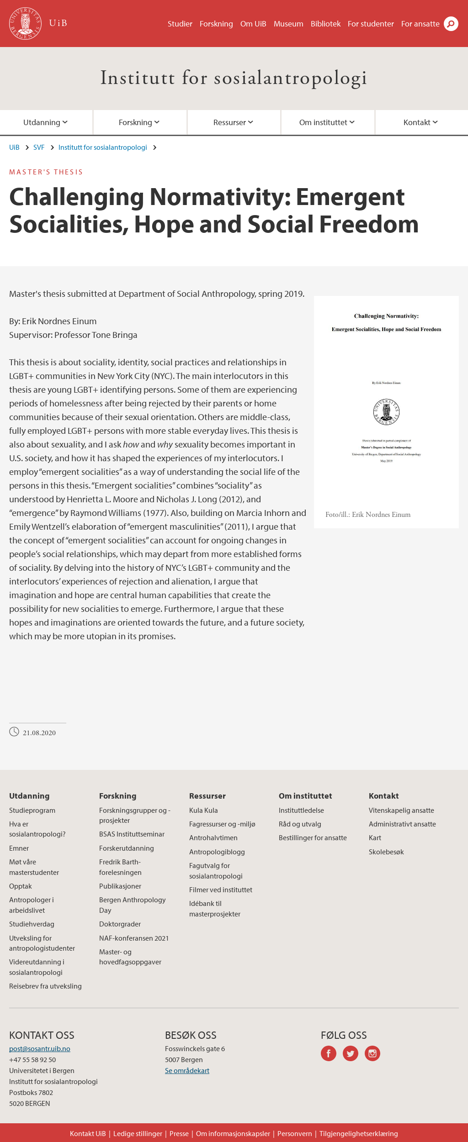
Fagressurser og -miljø (222, 823)
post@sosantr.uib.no (39, 1048)
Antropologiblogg (217, 851)
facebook (332, 1055)
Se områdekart (187, 1070)
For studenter (371, 23)
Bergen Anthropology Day (132, 904)
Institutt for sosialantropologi (234, 78)
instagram (376, 1055)
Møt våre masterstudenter (34, 866)
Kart (375, 837)
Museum (288, 23)
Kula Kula (203, 810)
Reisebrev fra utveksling (45, 985)
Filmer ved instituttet (220, 889)
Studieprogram (32, 810)
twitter (354, 1055)
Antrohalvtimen (213, 837)
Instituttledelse (301, 810)
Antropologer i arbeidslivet (31, 904)
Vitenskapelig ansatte (401, 810)
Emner (19, 848)
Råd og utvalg (300, 823)
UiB (14, 147)
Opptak (20, 885)
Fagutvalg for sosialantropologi (216, 870)
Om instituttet (323, 122)
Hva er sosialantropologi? (37, 828)
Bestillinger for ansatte (313, 837)
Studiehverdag (31, 923)
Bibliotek (325, 23)
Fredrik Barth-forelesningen (120, 866)
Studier (180, 23)
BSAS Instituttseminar (132, 833)
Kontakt (384, 795)
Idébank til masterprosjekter (214, 908)
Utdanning (29, 795)
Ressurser (229, 122)
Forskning (216, 23)
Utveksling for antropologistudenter (42, 943)
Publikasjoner (120, 885)
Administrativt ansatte (402, 823)
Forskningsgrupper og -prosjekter (134, 815)
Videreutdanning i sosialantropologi (36, 966)
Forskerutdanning (126, 848)
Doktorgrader (120, 923)
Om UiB (253, 23)
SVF (39, 147)
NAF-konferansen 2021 (134, 937)
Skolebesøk (386, 851)
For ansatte (420, 23)
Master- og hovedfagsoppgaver (130, 956)
